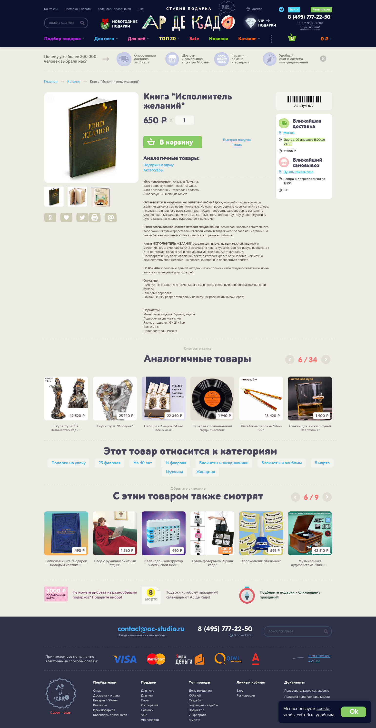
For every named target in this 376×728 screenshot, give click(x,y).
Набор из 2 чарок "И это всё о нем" (163, 428)
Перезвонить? (310, 27)
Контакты (51, 9)
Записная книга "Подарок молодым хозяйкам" (66, 563)
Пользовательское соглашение (306, 691)
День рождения (200, 691)
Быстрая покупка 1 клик (237, 142)
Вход (240, 691)
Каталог (247, 39)
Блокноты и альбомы (281, 463)
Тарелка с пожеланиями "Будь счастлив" (212, 428)
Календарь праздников (114, 9)
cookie (323, 708)
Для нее (147, 696)
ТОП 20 (167, 39)
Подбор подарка (62, 39)
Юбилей (195, 696)
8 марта (322, 463)
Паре (144, 700)
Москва (289, 133)
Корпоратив (149, 705)
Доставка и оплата (77, 9)
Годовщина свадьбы (203, 705)
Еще (141, 9)
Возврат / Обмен (105, 700)
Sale (194, 39)
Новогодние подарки (122, 24)
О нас (97, 691)
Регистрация (321, 9)
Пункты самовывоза (298, 172)
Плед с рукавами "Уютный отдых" (115, 563)
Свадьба (195, 700)
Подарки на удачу (158, 165)
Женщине (205, 472)
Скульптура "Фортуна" (115, 426)
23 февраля (109, 463)
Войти (294, 9)
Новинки (218, 39)
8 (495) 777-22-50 (309, 17)
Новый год (196, 710)
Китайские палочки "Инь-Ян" (261, 428)
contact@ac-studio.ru (151, 629)
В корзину (176, 142)
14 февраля (175, 463)
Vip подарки (150, 720)
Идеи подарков (104, 710)
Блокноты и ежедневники (223, 463)
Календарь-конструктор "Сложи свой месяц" (164, 563)
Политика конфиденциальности (307, 697)
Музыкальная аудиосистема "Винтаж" (310, 563)
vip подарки (267, 23)
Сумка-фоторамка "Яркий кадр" (212, 563)
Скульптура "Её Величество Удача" (66, 428)
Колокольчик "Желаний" (261, 561)
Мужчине (174, 472)
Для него (104, 39)
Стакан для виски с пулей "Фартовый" (310, 428)
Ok (353, 712)
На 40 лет (142, 463)
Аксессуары (153, 170)
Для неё (136, 39)
